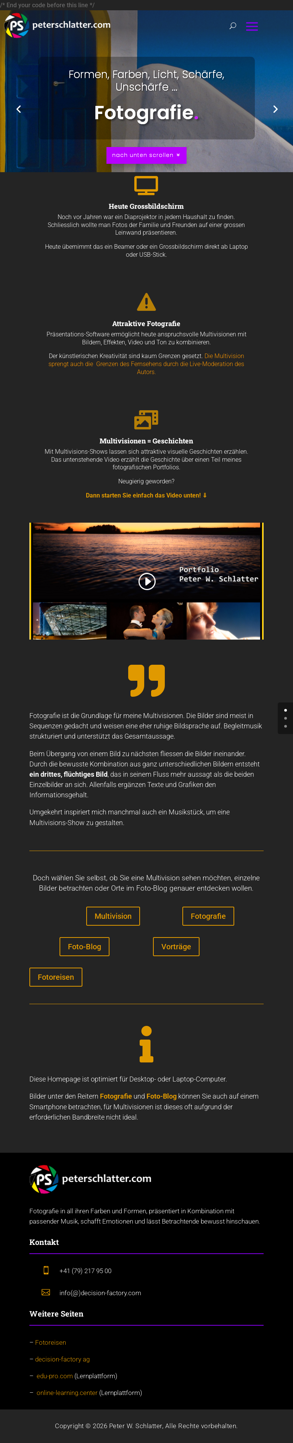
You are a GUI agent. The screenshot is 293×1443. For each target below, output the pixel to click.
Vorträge (176, 946)
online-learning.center (67, 1393)
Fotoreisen (56, 977)
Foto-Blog (84, 946)
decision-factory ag (62, 1359)
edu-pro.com (55, 1376)
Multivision (113, 916)
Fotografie (208, 916)
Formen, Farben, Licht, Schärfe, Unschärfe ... (146, 81)
